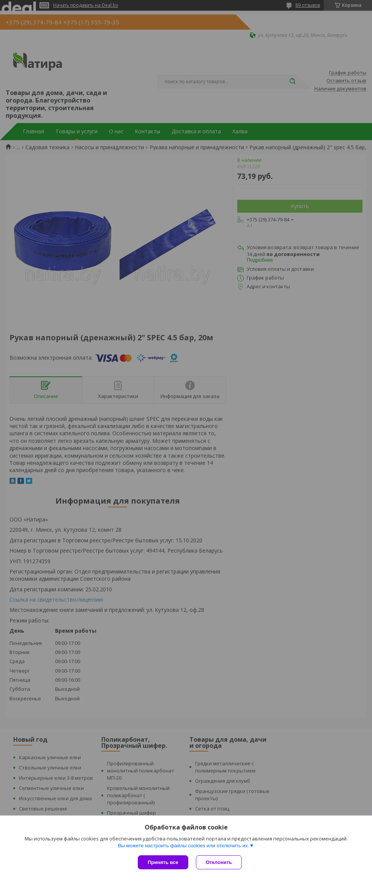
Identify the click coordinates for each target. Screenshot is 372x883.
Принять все (163, 862)
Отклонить (219, 862)
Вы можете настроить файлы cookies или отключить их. (183, 845)
